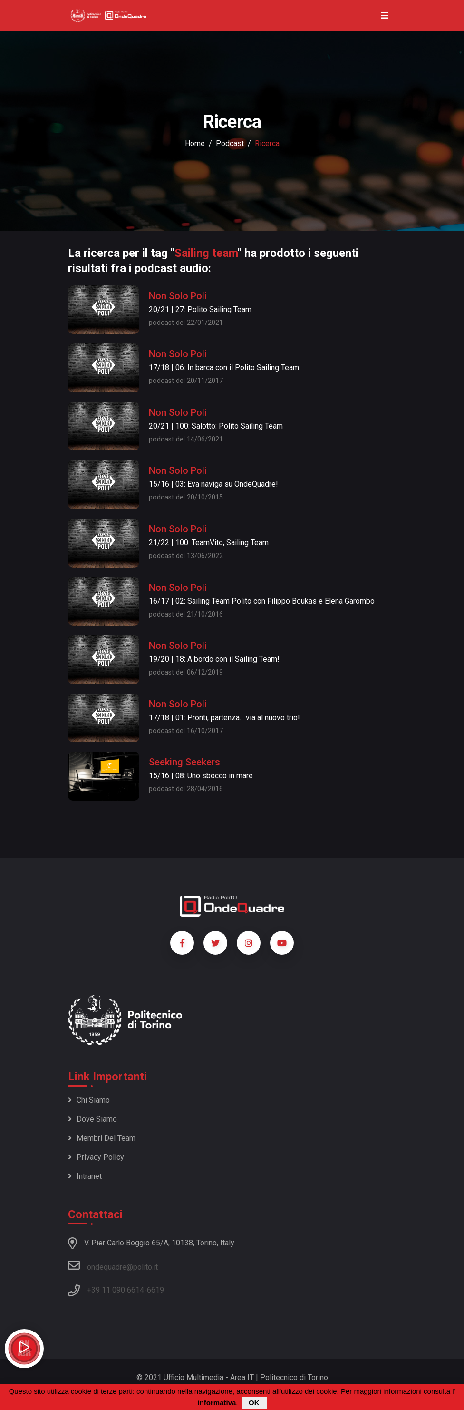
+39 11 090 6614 (115, 1289)
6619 (155, 1289)
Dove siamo (92, 1119)
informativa (216, 1403)
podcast (230, 143)
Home (195, 143)
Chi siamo (89, 1100)
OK (254, 1403)
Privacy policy (96, 1157)
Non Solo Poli (178, 296)
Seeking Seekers (184, 762)
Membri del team (101, 1138)
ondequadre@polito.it (113, 1265)
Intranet (85, 1176)
